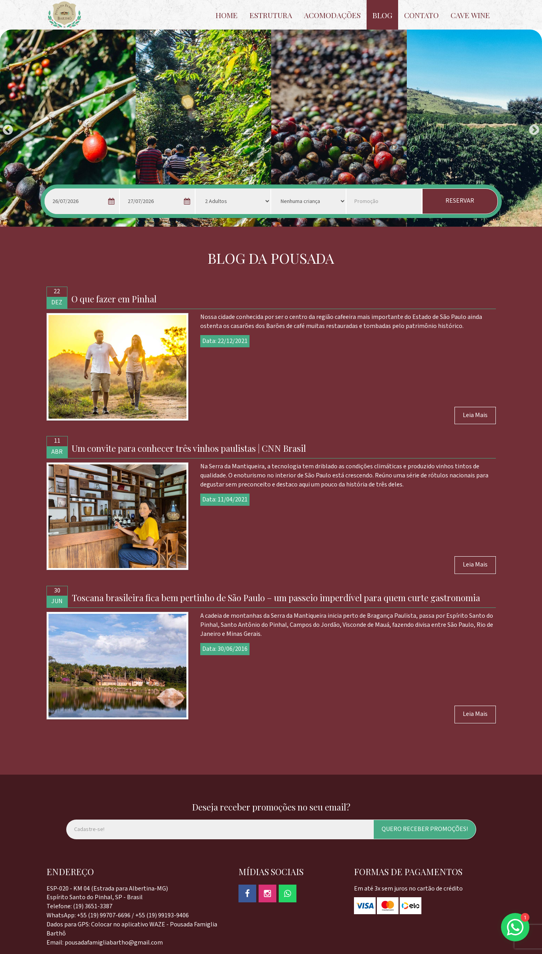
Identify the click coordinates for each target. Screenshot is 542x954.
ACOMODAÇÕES (332, 15)
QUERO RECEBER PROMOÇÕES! (425, 829)
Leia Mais (475, 415)
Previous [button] (6, 128)
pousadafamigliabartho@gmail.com (114, 943)
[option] (68, 128)
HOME (227, 15)
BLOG (382, 15)
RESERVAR (459, 201)
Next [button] (532, 128)
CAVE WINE (470, 15)
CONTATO (421, 15)
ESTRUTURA (271, 15)
